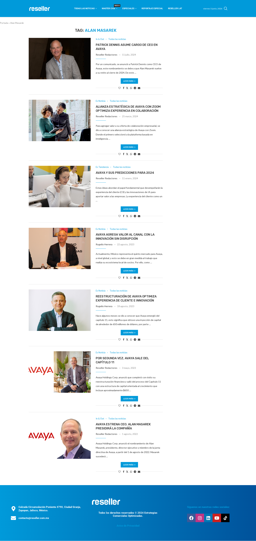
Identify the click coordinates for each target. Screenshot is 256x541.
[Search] (225, 8)
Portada (4, 23)
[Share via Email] (139, 87)
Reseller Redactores (106, 54)
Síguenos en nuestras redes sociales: (208, 507)
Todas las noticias (84, 8)
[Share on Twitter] (127, 87)
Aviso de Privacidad (128, 525)
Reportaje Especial (152, 8)
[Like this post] (119, 87)
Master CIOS (109, 7)
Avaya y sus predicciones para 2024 (125, 173)
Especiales (128, 8)
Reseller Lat (175, 8)
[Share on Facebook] (123, 87)
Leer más (129, 81)
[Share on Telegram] (135, 87)
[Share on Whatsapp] (131, 87)
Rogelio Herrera (104, 244)
